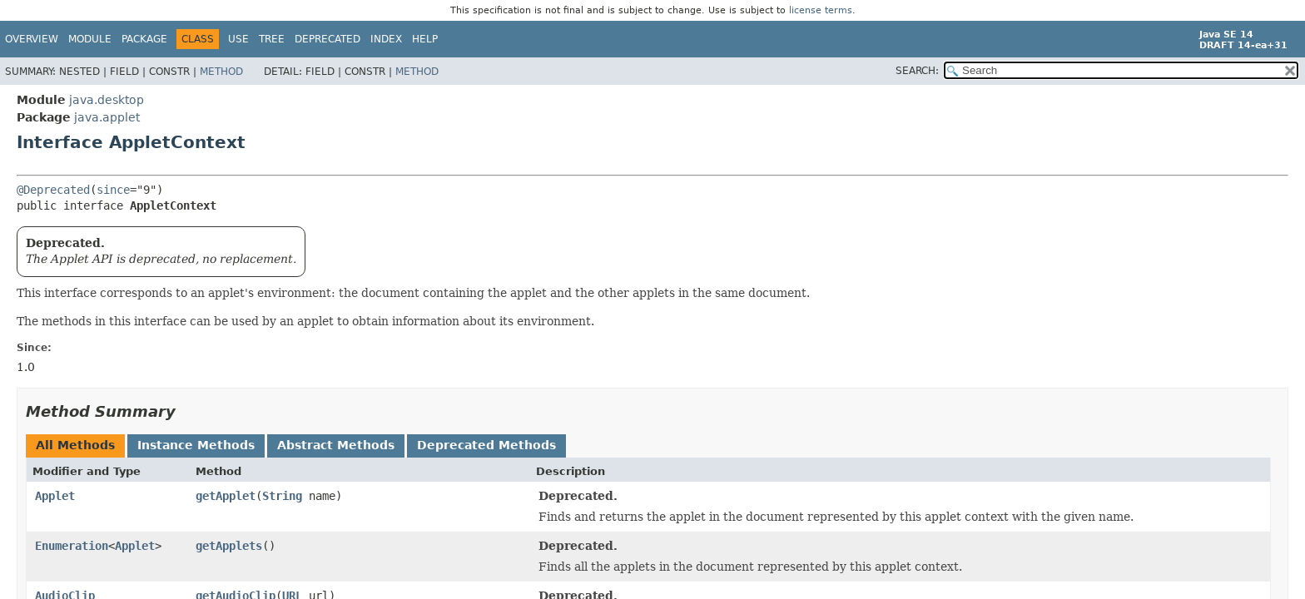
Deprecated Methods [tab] (486, 445)
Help (425, 39)
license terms (820, 10)
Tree (272, 39)
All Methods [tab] (75, 445)
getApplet (226, 495)
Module (90, 39)
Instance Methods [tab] (196, 445)
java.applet (107, 117)
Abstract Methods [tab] (335, 445)
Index (386, 39)
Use (238, 39)
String (282, 495)
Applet (55, 495)
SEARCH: (917, 71)
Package (144, 39)
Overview (31, 39)
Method (221, 71)
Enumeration (71, 545)
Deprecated (327, 39)
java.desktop (106, 99)
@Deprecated (53, 189)
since (113, 189)
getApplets (229, 545)
